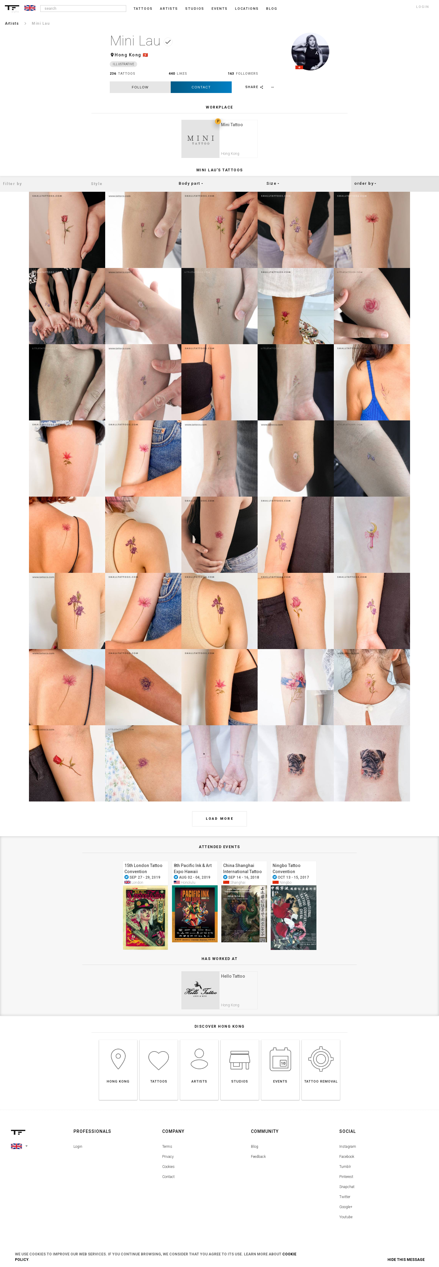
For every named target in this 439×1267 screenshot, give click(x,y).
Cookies (168, 1173)
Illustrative (123, 64)
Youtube (345, 1223)
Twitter (344, 1203)
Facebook (346, 1163)
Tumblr (345, 1173)
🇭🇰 (145, 54)
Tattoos (143, 9)
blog (271, 9)
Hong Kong (128, 54)
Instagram (347, 1153)
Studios (194, 9)
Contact (201, 87)
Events (220, 9)
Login (77, 1153)
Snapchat (347, 1193)
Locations (247, 9)
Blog (254, 1153)
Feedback (258, 1163)
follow (140, 87)
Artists (169, 9)
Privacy (168, 1163)
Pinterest (346, 1183)
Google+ (345, 1213)
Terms (167, 1153)
